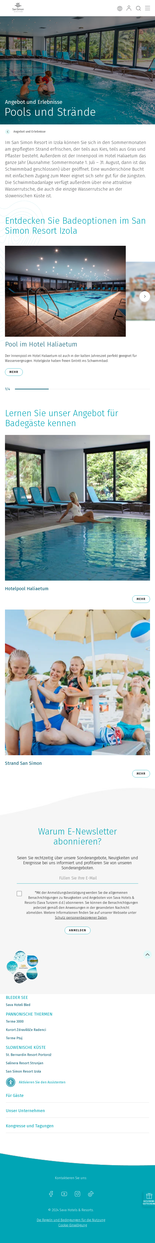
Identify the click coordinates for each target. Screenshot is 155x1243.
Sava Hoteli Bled (18, 1005)
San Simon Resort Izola (23, 1071)
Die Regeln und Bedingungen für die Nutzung (71, 1220)
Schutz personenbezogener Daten (81, 918)
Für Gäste (15, 1095)
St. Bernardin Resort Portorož (28, 1055)
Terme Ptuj (14, 1038)
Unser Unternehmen (25, 1110)
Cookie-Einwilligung (72, 1225)
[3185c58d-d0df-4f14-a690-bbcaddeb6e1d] (77, 879)
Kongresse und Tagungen (30, 1125)
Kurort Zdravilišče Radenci (26, 1030)
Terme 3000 (15, 1021)
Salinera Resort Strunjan (24, 1063)
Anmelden (77, 930)
